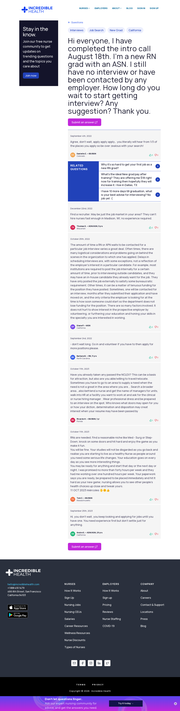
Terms (81, 684)
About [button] (117, 8)
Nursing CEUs (72, 612)
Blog (129, 8)
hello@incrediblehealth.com (23, 584)
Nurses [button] (84, 8)
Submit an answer (85, 122)
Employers (101, 8)
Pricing (107, 605)
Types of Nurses (74, 647)
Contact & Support (152, 605)
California (135, 30)
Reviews (108, 612)
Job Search (96, 30)
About (144, 590)
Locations (147, 612)
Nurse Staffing (112, 619)
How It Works (72, 590)
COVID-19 (108, 626)
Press (144, 619)
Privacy (98, 684)
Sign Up (154, 8)
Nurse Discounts (74, 640)
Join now (30, 75)
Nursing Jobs (72, 605)
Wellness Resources (77, 633)
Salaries (69, 619)
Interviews (76, 30)
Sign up (107, 597)
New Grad (116, 30)
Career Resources (76, 626)
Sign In (141, 8)
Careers (146, 597)
